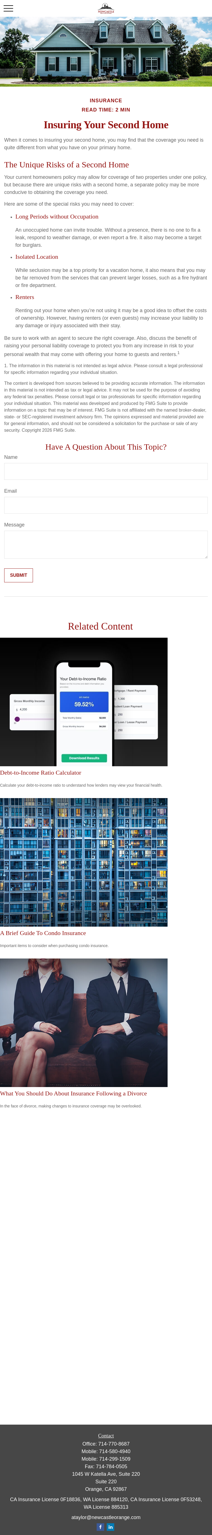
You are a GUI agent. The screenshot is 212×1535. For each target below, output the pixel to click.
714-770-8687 (114, 1444)
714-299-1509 (114, 1459)
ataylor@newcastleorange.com (106, 1517)
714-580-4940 (114, 1451)
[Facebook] (100, 1527)
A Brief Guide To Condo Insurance (43, 932)
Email (10, 491)
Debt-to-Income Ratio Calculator (40, 772)
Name (11, 457)
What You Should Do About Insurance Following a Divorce (73, 1093)
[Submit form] (18, 575)
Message (14, 525)
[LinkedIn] (110, 1527)
